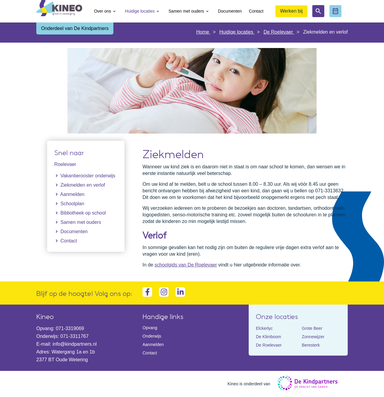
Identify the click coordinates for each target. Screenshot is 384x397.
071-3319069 (70, 328)
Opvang (149, 327)
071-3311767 (74, 336)
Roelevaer (65, 164)
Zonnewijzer (313, 336)
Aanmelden (153, 344)
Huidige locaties (236, 32)
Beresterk (311, 345)
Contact (149, 352)
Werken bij (291, 11)
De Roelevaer (278, 32)
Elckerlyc (264, 328)
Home (203, 32)
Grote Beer (312, 328)
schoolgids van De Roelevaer (185, 264)
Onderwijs (151, 336)
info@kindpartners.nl (74, 344)
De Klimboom (268, 336)
